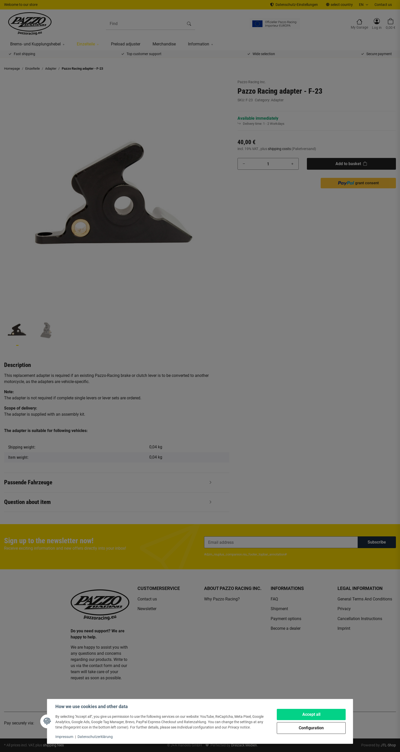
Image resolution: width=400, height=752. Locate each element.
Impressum (64, 737)
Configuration (311, 727)
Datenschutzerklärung (95, 737)
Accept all (311, 714)
